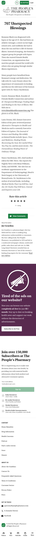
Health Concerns (7, 436)
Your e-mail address (7, 381)
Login (32, 3)
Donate (4, 455)
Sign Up (18, 389)
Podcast (4, 441)
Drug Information (8, 432)
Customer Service (8, 485)
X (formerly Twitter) (10, 511)
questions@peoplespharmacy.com (15, 506)
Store (3, 450)
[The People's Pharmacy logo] (18, 10)
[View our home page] (3, 3)
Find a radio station (9, 446)
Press (3, 495)
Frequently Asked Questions (11, 476)
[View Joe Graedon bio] (17, 226)
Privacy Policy (6, 490)
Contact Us (6, 471)
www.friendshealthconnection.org (16, 111)
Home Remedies (7, 427)
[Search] (17, 3)
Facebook (6, 516)
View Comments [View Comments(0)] (17, 216)
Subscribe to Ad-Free (11, 329)
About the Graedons (9, 467)
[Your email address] (18, 384)
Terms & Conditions (9, 481)
